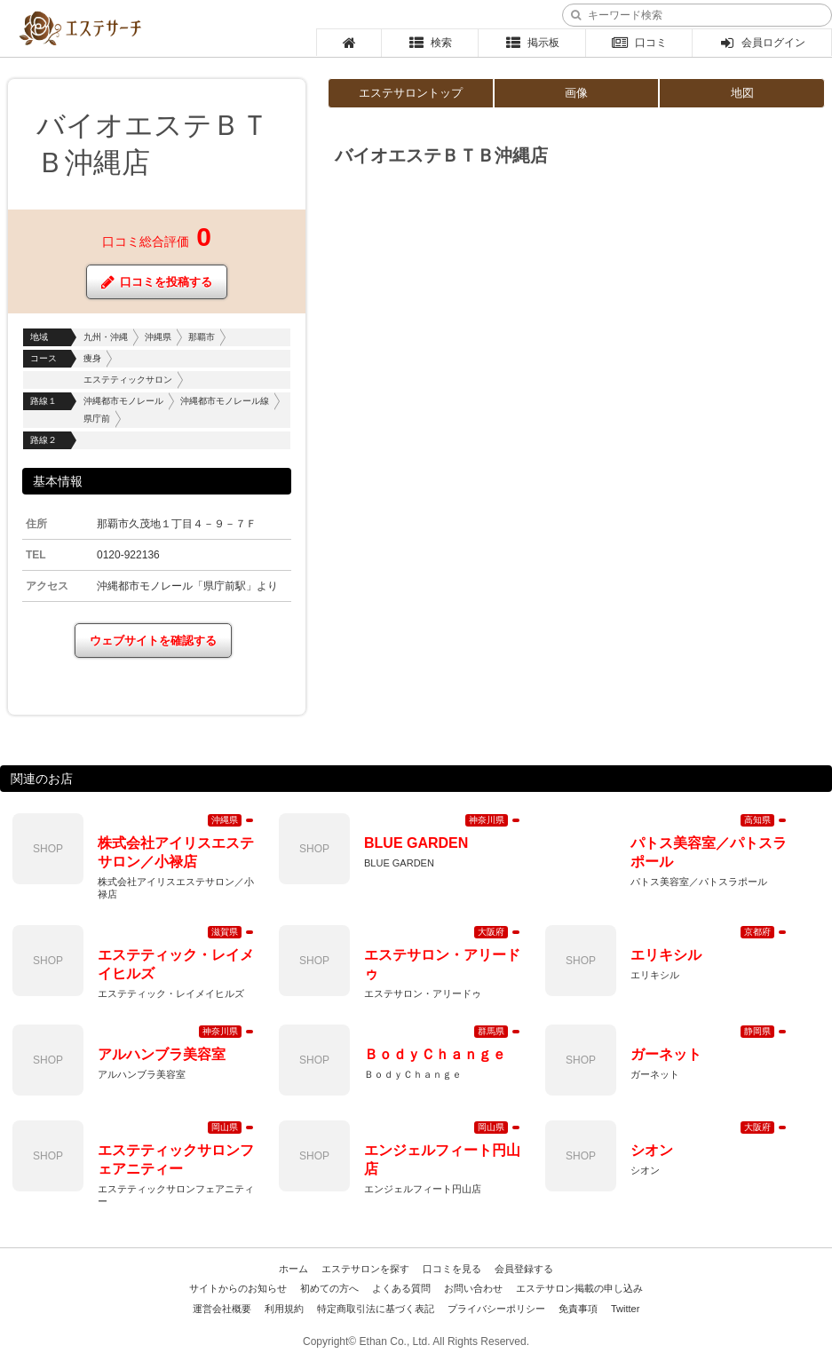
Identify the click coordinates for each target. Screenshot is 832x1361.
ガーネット (665, 1054)
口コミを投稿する (156, 282)
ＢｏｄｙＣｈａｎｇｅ (435, 1054)
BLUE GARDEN (416, 843)
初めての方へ (329, 1288)
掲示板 (531, 42)
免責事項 (578, 1308)
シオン (651, 1150)
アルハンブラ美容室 (162, 1054)
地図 (742, 92)
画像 (576, 92)
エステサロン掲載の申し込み (579, 1288)
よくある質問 (401, 1288)
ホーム (293, 1268)
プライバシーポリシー (496, 1308)
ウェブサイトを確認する (153, 640)
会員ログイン (762, 42)
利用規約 (284, 1308)
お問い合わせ (473, 1288)
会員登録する (524, 1268)
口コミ (639, 42)
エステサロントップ (411, 92)
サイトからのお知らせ (238, 1288)
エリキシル (665, 954)
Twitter (625, 1308)
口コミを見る (452, 1268)
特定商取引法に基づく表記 (375, 1308)
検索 (430, 42)
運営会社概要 (222, 1308)
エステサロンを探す (365, 1268)
